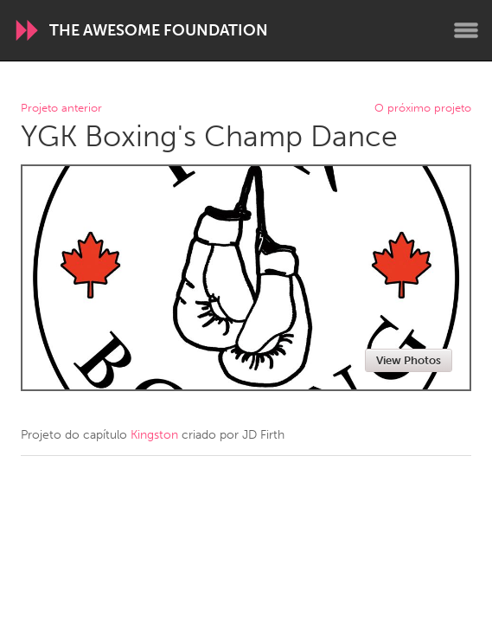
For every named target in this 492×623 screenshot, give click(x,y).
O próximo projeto (422, 108)
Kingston (154, 434)
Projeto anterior (61, 108)
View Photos (408, 360)
